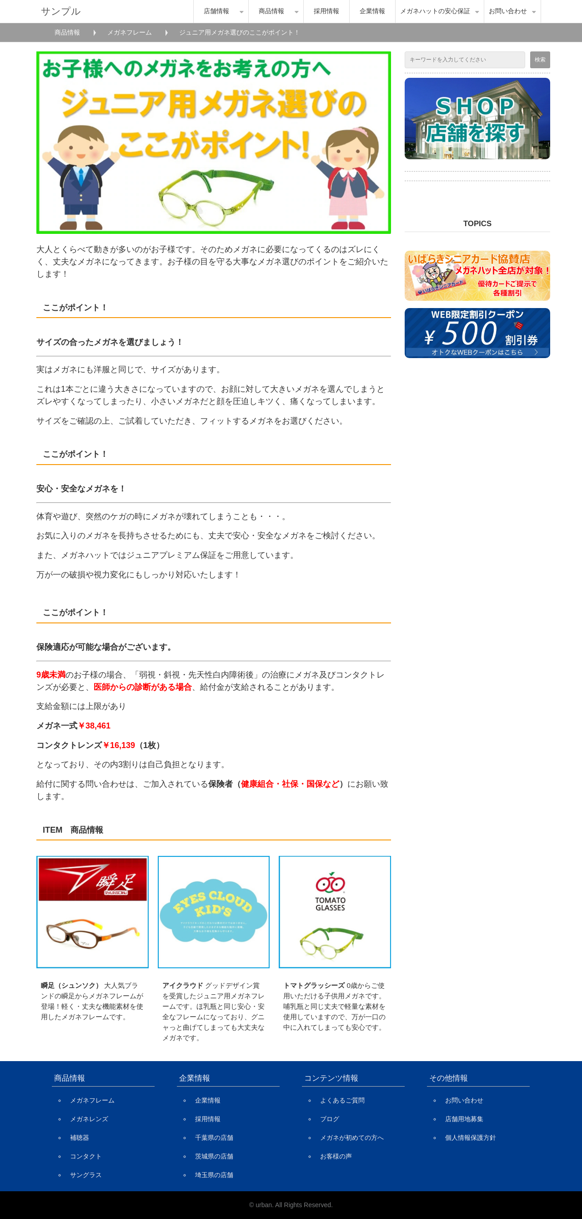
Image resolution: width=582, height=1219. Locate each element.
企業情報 (372, 11)
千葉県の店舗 (214, 1137)
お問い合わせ (508, 11)
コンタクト (86, 1156)
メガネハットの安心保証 (435, 11)
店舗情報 (216, 11)
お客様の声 (336, 1156)
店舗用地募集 (464, 1119)
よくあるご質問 (342, 1100)
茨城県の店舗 (214, 1156)
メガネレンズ (89, 1119)
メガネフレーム (129, 32)
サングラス (86, 1175)
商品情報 (271, 11)
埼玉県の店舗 (214, 1175)
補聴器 (79, 1137)
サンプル (61, 11)
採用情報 (326, 11)
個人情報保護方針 (470, 1137)
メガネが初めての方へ (352, 1137)
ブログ (329, 1119)
